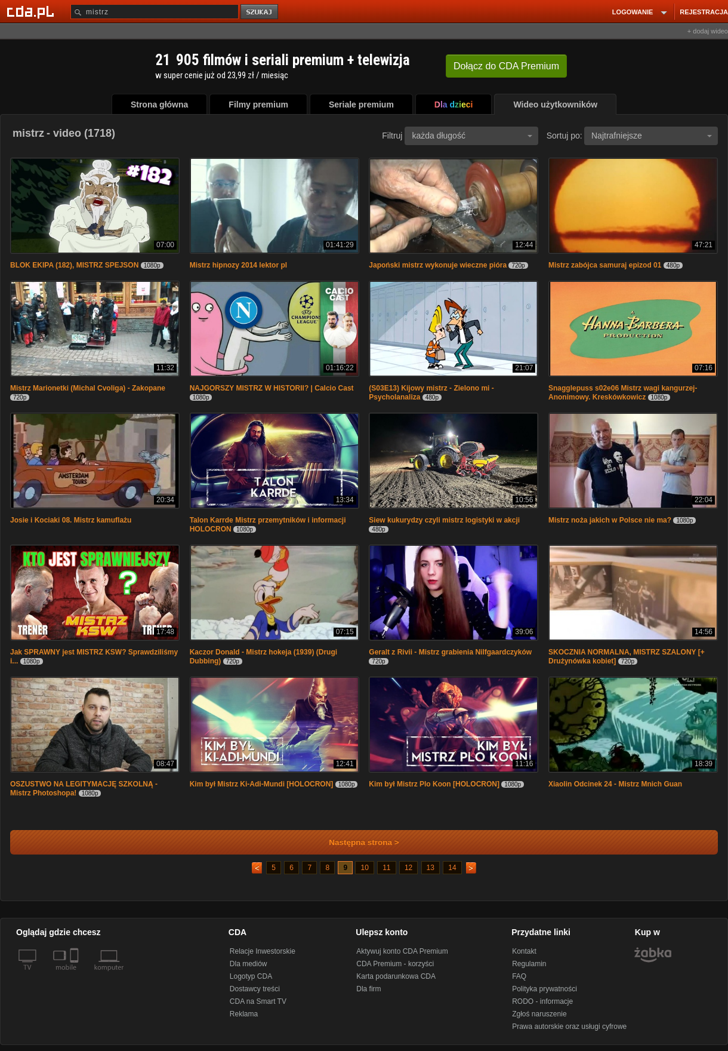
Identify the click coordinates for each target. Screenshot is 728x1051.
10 (364, 867)
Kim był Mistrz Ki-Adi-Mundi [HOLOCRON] (262, 784)
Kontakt (524, 951)
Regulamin (529, 964)
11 (386, 867)
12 (408, 867)
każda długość (472, 135)
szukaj (260, 12)
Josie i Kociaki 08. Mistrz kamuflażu (70, 520)
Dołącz (506, 66)
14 (452, 867)
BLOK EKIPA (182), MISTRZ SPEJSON (74, 265)
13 (430, 867)
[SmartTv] (75, 974)
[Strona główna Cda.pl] (32, 11)
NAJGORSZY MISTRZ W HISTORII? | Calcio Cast (272, 388)
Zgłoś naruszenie (539, 1014)
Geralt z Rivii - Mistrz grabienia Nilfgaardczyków (450, 652)
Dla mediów (248, 964)
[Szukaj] (154, 11)
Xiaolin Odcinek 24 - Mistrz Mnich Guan (615, 784)
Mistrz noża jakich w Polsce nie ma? (609, 520)
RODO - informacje (542, 1001)
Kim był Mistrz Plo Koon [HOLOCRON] (434, 784)
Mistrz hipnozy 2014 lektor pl (238, 265)
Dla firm (368, 989)
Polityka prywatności (544, 989)
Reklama (244, 1014)
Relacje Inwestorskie (262, 951)
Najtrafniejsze (651, 135)
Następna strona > (356, 842)
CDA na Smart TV (258, 1001)
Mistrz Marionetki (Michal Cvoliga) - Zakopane (87, 388)
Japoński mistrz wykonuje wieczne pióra (438, 265)
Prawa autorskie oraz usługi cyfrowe (569, 1026)
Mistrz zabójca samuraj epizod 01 (604, 265)
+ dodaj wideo (707, 31)
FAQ (519, 976)
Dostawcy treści (255, 989)
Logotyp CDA (251, 976)
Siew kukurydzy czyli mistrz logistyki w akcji (444, 520)
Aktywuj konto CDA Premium (402, 951)
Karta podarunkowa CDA (396, 976)
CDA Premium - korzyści (395, 964)
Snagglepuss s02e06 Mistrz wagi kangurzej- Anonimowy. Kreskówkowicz (622, 392)
